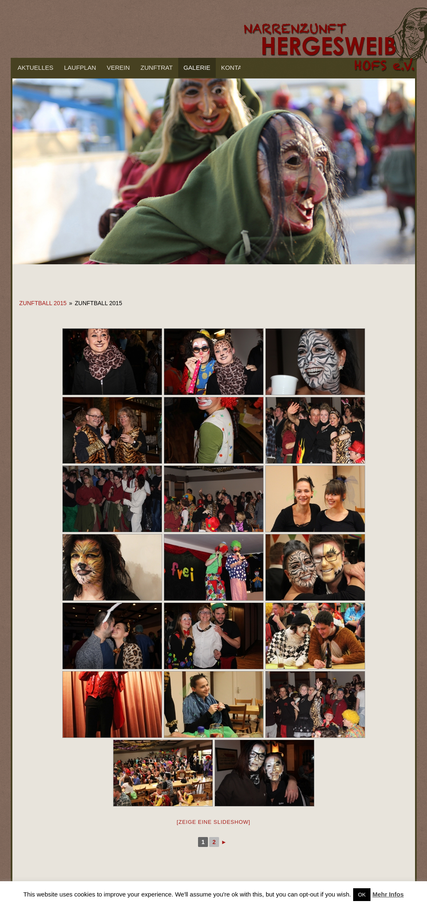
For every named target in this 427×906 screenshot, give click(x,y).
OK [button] (362, 895)
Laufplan (80, 67)
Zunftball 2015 (43, 303)
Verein (118, 67)
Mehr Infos (388, 894)
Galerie (197, 67)
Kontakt (235, 67)
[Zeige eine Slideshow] (213, 822)
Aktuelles (36, 67)
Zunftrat (157, 67)
